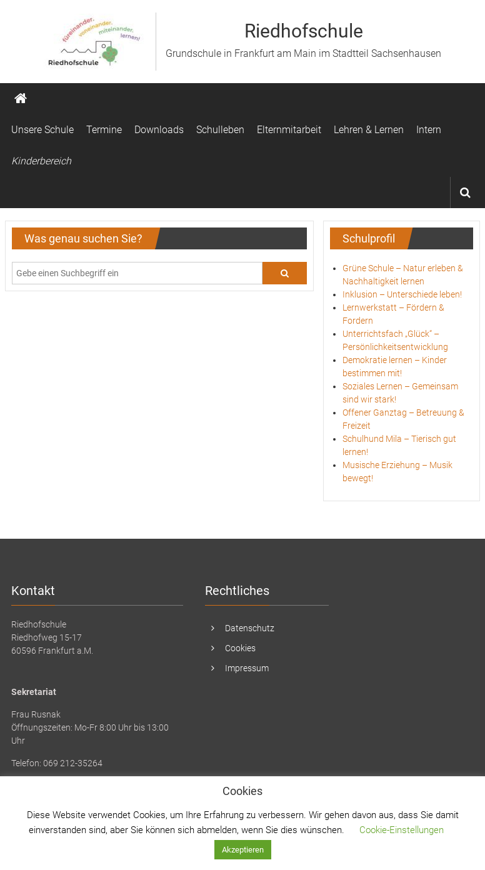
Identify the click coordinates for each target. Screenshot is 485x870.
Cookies (240, 648)
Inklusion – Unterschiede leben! (402, 294)
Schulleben (220, 130)
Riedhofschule (303, 31)
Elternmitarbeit (289, 130)
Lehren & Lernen (369, 130)
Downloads (159, 130)
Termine (104, 130)
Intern (428, 130)
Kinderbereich (41, 161)
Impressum (247, 668)
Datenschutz (249, 628)
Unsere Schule (42, 130)
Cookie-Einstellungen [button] (401, 830)
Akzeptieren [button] (243, 849)
